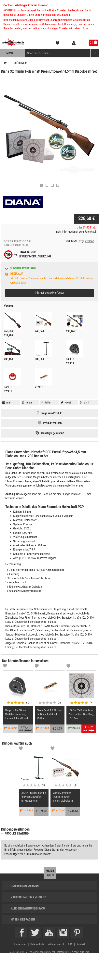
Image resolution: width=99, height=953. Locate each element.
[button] (84, 402)
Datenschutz (37, 944)
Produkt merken (52, 423)
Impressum (20, 944)
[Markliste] (5, 666)
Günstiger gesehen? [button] (52, 433)
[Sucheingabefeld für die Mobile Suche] (58, 53)
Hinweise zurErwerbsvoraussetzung (35, 254)
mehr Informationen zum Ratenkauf (75, 231)
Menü (9, 53)
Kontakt (81, 944)
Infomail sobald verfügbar (49, 292)
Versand (89, 241)
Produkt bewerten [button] (17, 833)
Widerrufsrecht (56, 944)
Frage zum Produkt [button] (51, 413)
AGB (70, 944)
